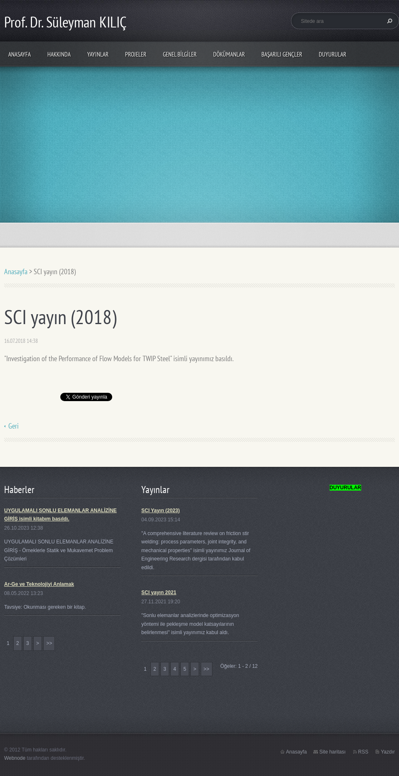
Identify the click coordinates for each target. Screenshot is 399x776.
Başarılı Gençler (281, 54)
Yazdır (388, 752)
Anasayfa (19, 54)
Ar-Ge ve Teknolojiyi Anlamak (39, 584)
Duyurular (332, 54)
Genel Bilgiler (180, 54)
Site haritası (332, 752)
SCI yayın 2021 (158, 592)
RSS (363, 752)
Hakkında (59, 54)
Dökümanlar (229, 54)
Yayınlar (97, 54)
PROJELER (135, 54)
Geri (13, 426)
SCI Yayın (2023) (160, 510)
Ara (388, 21)
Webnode (14, 758)
